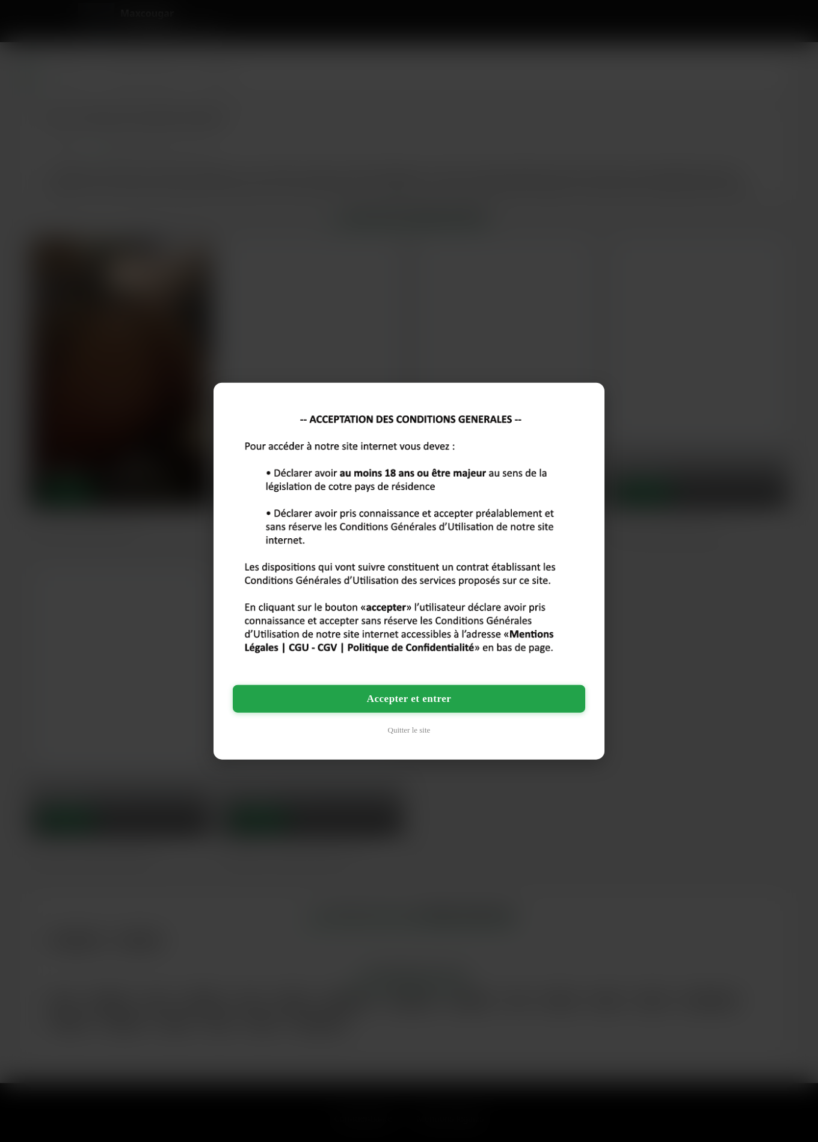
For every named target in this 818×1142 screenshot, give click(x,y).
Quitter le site (409, 729)
